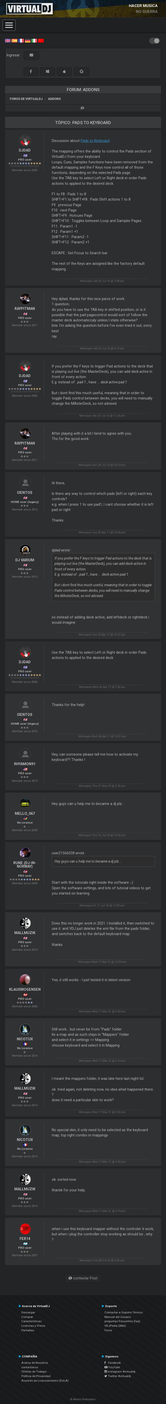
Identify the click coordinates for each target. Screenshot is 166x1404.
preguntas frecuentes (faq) (122, 1321)
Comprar (27, 1317)
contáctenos (29, 1367)
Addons (54, 99)
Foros (108, 1330)
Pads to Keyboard (95, 141)
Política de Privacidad (35, 1376)
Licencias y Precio (33, 1325)
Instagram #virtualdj (119, 1371)
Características (31, 1321)
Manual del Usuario (117, 1317)
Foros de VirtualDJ (26, 99)
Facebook (112, 1362)
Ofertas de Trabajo (33, 1371)
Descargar (28, 1312)
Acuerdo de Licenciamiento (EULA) (45, 1380)
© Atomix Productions (83, 1399)
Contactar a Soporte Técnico (123, 1312)
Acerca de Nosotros (34, 1362)
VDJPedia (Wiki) (115, 1325)
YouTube (112, 1367)
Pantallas (27, 1330)
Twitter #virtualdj (117, 1376)
